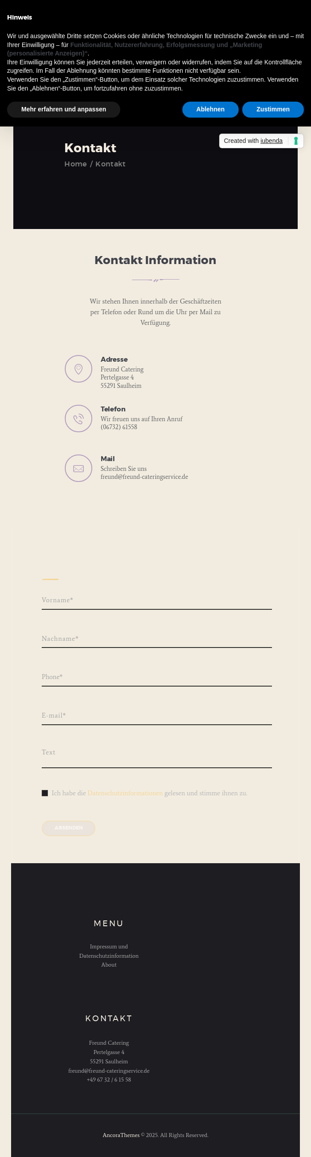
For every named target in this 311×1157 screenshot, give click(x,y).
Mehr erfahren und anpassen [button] (63, 109)
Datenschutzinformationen (125, 793)
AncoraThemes (120, 1135)
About (108, 964)
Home (75, 164)
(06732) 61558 (119, 427)
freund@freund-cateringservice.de (144, 477)
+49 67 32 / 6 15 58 (109, 1079)
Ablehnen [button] (211, 109)
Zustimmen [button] (273, 109)
